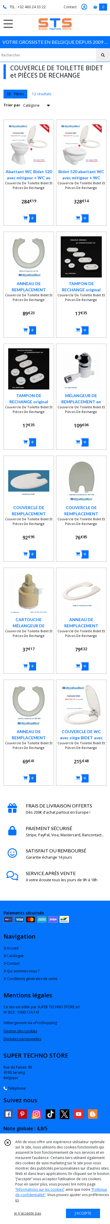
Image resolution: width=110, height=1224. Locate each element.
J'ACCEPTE (83, 1213)
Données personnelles (22, 1038)
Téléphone (15, 1088)
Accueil (11, 948)
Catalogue (14, 955)
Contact (70, 6)
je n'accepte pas (27, 1213)
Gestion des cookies (20, 1031)
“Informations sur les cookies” (40, 1189)
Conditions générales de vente (30, 978)
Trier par (12, 105)
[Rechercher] (103, 55)
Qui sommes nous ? (21, 971)
